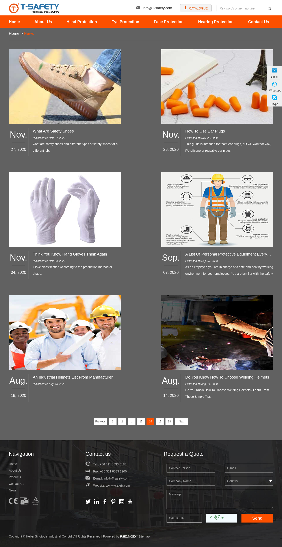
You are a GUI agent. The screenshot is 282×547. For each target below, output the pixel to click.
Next (181, 421)
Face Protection (169, 22)
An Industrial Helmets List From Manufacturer (73, 377)
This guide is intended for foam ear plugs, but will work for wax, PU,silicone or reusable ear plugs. (228, 147)
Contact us (98, 454)
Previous (100, 421)
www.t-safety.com (118, 485)
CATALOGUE (196, 8)
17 (159, 421)
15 (140, 421)
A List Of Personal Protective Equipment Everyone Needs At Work (229, 254)
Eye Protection (125, 22)
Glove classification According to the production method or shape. (72, 270)
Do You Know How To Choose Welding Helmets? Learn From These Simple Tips (227, 393)
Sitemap (144, 536)
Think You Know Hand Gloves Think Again (70, 254)
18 (169, 421)
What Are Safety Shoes (53, 131)
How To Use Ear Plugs (205, 131)
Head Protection (82, 22)
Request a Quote (184, 454)
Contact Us (258, 22)
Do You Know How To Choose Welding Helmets (227, 377)
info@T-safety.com (154, 8)
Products (15, 477)
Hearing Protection (216, 22)
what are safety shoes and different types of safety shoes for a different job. (75, 147)
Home (14, 22)
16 (150, 421)
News (29, 33)
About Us (43, 22)
